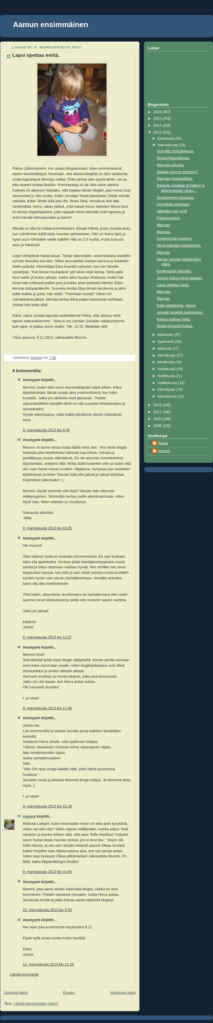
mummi (29, 816)
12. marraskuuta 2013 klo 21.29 (48, 964)
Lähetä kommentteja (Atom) (36, 1004)
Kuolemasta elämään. (174, 271)
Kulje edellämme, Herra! (176, 305)
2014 (158, 125)
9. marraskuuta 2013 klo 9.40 (46, 430)
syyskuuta (166, 342)
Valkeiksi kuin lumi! (172, 211)
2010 (158, 419)
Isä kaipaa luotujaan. (173, 204)
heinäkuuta (167, 355)
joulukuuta (166, 138)
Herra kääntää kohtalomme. (179, 245)
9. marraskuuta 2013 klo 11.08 (47, 708)
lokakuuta (166, 335)
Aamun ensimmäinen (50, 24)
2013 (158, 132)
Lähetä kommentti (24, 975)
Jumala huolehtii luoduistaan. (180, 312)
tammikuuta (168, 396)
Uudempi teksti (16, 993)
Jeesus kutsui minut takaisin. (180, 278)
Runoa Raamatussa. (173, 158)
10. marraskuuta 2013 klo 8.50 (47, 910)
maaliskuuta (168, 383)
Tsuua (163, 443)
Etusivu (69, 993)
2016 (158, 112)
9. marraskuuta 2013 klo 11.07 (47, 637)
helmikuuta (167, 389)
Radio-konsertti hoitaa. (175, 326)
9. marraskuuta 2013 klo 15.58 (47, 872)
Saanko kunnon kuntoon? (177, 172)
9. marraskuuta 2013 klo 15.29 (47, 806)
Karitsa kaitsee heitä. (174, 319)
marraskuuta (168, 145)
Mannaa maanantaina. (175, 179)
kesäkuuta (166, 362)
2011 (158, 412)
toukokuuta (167, 369)
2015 (158, 119)
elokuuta (165, 348)
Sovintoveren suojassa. (175, 198)
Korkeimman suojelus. (175, 239)
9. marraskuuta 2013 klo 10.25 (47, 528)
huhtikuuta (167, 376)
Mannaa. (164, 232)
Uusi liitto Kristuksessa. (175, 151)
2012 (158, 405)
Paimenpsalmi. (169, 218)
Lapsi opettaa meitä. (173, 285)
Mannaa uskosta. (171, 165)
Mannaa (163, 225)
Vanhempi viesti (123, 993)
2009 (158, 426)
